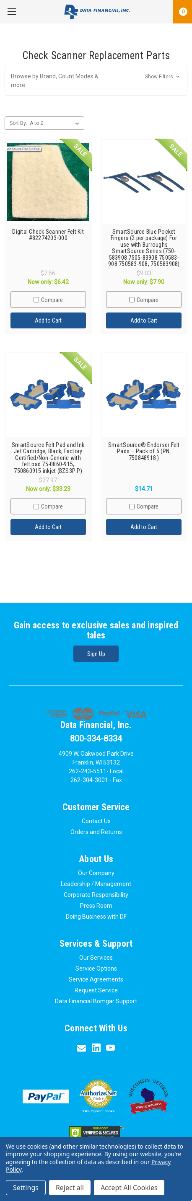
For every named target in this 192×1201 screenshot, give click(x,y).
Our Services (96, 957)
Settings (26, 1187)
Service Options (96, 968)
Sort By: (18, 123)
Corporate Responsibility (96, 894)
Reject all (70, 1187)
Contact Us (96, 821)
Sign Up (96, 654)
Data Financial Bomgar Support (96, 1001)
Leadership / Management (96, 884)
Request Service (96, 990)
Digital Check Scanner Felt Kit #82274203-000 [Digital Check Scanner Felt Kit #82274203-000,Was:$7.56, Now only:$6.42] (48, 235)
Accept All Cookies (129, 1187)
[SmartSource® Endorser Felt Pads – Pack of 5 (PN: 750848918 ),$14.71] (144, 395)
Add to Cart (48, 320)
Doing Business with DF (96, 916)
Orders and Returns (96, 832)
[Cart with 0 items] (182, 11)
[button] (96, 81)
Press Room (96, 905)
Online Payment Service (98, 1111)
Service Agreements (96, 979)
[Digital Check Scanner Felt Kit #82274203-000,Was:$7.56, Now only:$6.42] (48, 182)
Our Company (96, 873)
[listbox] (56, 123)
